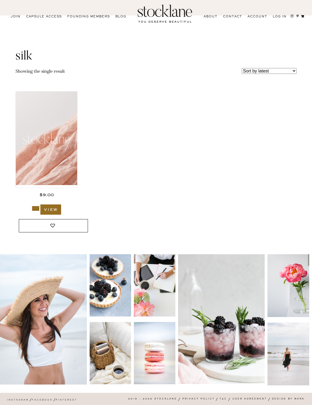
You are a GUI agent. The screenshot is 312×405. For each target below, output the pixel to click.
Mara (299, 399)
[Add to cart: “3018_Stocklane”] (35, 208)
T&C (223, 399)
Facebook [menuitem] (42, 400)
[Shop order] (269, 71)
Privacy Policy (198, 399)
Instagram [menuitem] (18, 400)
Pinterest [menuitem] (66, 400)
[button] (53, 226)
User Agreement (249, 399)
